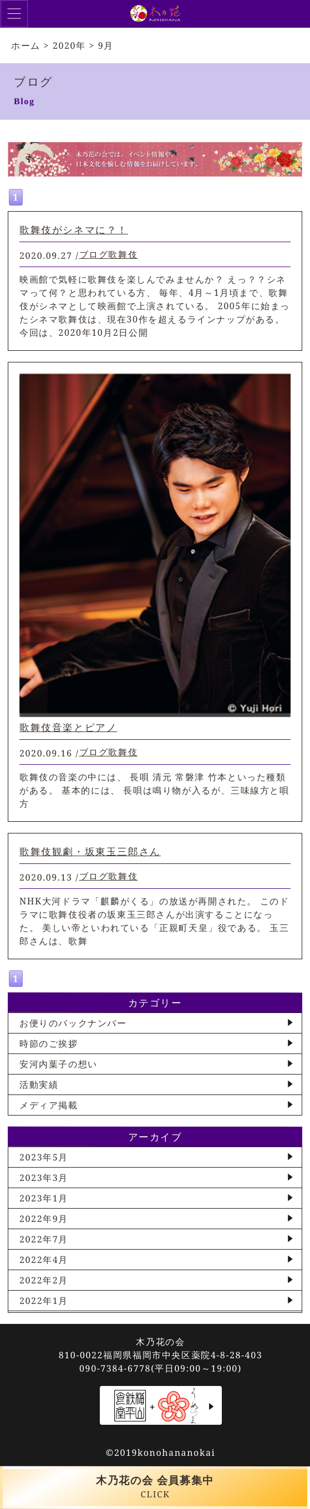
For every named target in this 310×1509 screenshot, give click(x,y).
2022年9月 (43, 1219)
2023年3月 (43, 1178)
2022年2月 (43, 1280)
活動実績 (38, 1084)
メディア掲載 (48, 1105)
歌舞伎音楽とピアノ (68, 727)
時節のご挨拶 (48, 1043)
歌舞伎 (123, 254)
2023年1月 (43, 1198)
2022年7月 (43, 1239)
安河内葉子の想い (58, 1064)
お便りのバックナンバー (73, 1023)
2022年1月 (43, 1301)
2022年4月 (43, 1260)
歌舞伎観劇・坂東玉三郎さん (90, 851)
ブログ (94, 254)
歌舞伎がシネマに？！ (73, 229)
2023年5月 (43, 1157)
